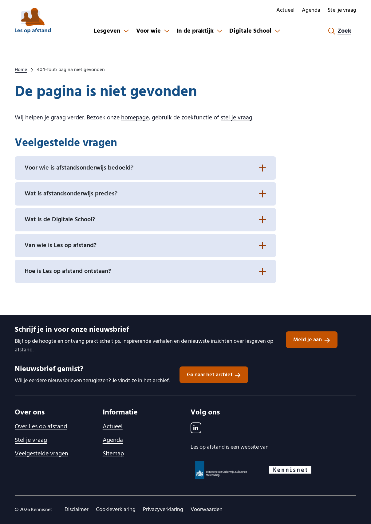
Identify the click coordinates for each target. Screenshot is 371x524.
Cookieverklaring (116, 509)
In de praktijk (195, 31)
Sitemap (113, 454)
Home (21, 70)
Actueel (285, 10)
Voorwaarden (207, 509)
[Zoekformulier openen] (339, 31)
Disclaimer (77, 509)
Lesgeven (107, 31)
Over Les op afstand (41, 427)
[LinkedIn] (196, 427)
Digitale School (250, 31)
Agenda (311, 10)
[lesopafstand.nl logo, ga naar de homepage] (33, 21)
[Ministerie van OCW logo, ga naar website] (221, 470)
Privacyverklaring (163, 509)
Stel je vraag (342, 10)
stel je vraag (236, 118)
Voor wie (148, 31)
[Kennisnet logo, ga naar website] (290, 469)
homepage (135, 118)
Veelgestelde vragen (41, 454)
